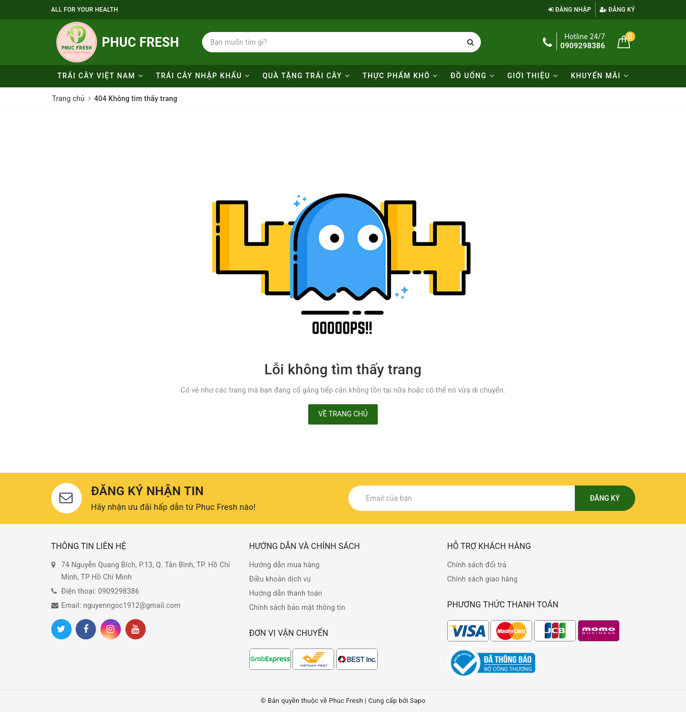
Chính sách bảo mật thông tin (297, 607)
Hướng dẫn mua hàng (284, 565)
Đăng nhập (569, 9)
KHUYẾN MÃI (600, 76)
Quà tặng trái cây (306, 76)
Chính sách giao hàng (482, 579)
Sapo (418, 700)
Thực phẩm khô (400, 76)
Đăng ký (617, 9)
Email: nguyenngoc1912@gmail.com (121, 605)
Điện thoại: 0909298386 (100, 591)
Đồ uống (472, 76)
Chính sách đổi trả (477, 565)
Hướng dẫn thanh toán (285, 593)
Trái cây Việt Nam (100, 76)
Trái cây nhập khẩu (203, 76)
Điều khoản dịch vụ (280, 579)
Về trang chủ (343, 414)
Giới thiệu (532, 76)
